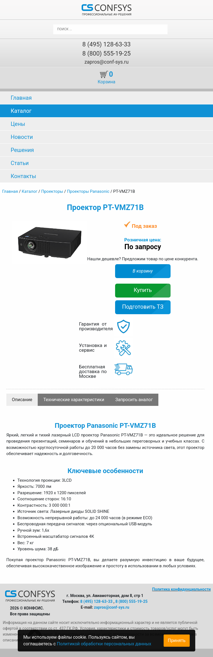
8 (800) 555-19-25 (106, 53)
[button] (81, 225)
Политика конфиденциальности (181, 589)
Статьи (20, 163)
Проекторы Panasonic (88, 191)
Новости (22, 137)
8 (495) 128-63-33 (106, 44)
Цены (18, 124)
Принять (177, 640)
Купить (143, 290)
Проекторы (52, 191)
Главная (21, 97)
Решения (22, 150)
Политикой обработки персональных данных (104, 643)
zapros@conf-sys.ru (106, 62)
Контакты (23, 176)
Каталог (21, 111)
